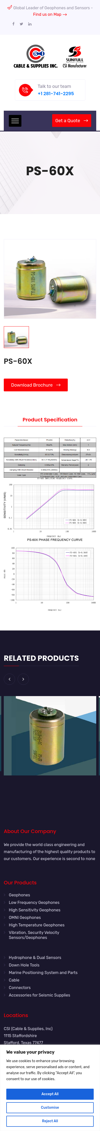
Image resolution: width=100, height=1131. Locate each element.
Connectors (20, 987)
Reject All (50, 1121)
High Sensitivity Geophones (34, 910)
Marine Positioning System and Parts (43, 972)
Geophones (19, 895)
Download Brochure (35, 385)
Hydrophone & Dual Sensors (35, 957)
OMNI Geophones (25, 917)
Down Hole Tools (24, 965)
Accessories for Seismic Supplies (39, 995)
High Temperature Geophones (36, 925)
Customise (50, 1107)
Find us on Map (50, 14)
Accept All (49, 1094)
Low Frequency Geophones (34, 902)
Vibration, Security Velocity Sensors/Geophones (34, 935)
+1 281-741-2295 (56, 93)
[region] (50, 1088)
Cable (14, 980)
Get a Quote (71, 120)
